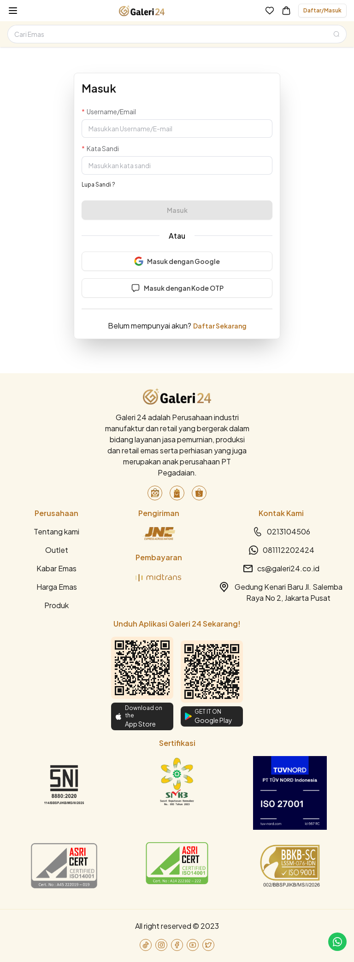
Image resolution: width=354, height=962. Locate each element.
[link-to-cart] (286, 10)
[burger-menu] (12, 10)
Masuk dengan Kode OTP (177, 288)
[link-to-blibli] (177, 493)
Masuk (177, 210)
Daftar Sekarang (220, 326)
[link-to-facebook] (177, 945)
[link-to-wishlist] (269, 10)
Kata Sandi (103, 148)
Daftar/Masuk (322, 10)
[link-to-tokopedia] (155, 493)
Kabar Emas (56, 568)
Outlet (56, 550)
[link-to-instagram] (161, 945)
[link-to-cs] (337, 942)
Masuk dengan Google (177, 261)
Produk (56, 605)
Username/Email (111, 111)
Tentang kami (56, 531)
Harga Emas (56, 587)
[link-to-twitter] (208, 945)
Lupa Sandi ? (98, 184)
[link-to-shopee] (199, 493)
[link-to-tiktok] (146, 945)
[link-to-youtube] (193, 945)
